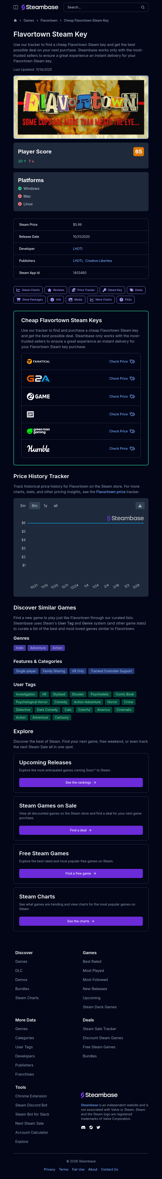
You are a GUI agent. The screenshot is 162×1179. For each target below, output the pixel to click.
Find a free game (81, 873)
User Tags (24, 1047)
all (55, 505)
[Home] (15, 20)
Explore (21, 1141)
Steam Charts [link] (28, 290)
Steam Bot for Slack (32, 1114)
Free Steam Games (99, 1047)
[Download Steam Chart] (140, 505)
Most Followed (95, 979)
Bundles (22, 988)
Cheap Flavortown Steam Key (86, 20)
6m (34, 505)
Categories (24, 1038)
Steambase (89, 1105)
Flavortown (49, 20)
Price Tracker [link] (83, 290)
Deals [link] (136, 290)
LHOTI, (78, 261)
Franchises (24, 1074)
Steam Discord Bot (31, 1105)
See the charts (81, 921)
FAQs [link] (126, 299)
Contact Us (109, 1169)
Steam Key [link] (112, 290)
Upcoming (92, 998)
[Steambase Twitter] (98, 1127)
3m (23, 505)
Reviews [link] (55, 290)
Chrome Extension (31, 1096)
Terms (63, 1169)
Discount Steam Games (103, 1038)
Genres (21, 1028)
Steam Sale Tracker (99, 1028)
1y (45, 505)
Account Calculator (31, 1132)
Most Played (93, 970)
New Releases (95, 988)
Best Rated (92, 961)
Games (29, 20)
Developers (25, 1056)
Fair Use (78, 1169)
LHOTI (78, 249)
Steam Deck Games (100, 1007)
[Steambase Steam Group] (91, 1127)
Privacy (49, 1169)
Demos (21, 979)
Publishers (24, 1065)
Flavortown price (110, 491)
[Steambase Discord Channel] (83, 1127)
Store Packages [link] (29, 299)
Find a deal (81, 830)
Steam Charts (27, 998)
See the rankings (81, 782)
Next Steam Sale (29, 1123)
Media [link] (75, 299)
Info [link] (55, 299)
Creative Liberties (98, 261)
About (92, 1169)
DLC (19, 970)
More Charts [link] (101, 299)
